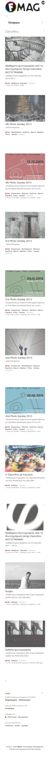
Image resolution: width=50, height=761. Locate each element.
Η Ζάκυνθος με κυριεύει (19, 474)
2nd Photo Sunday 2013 (18, 357)
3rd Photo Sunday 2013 (18, 240)
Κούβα (9, 591)
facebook (9, 726)
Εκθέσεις (14, 485)
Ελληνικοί (25, 193)
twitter (17, 726)
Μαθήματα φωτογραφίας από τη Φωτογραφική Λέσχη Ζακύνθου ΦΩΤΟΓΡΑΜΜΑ (24, 69)
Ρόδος (7, 134)
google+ (25, 726)
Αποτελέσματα (16, 132)
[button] (13, 22)
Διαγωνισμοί (16, 193)
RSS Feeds (12, 717)
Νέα (8, 83)
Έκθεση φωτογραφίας (18, 649)
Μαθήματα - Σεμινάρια (19, 83)
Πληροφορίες (11, 700)
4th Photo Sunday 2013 (18, 124)
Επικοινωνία (24, 700)
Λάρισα (33, 132)
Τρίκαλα (14, 134)
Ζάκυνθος (32, 83)
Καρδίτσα (26, 132)
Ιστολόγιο (9, 708)
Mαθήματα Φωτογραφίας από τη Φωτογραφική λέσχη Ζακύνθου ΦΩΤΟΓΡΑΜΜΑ (24, 536)
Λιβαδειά (40, 132)
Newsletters (23, 717)
